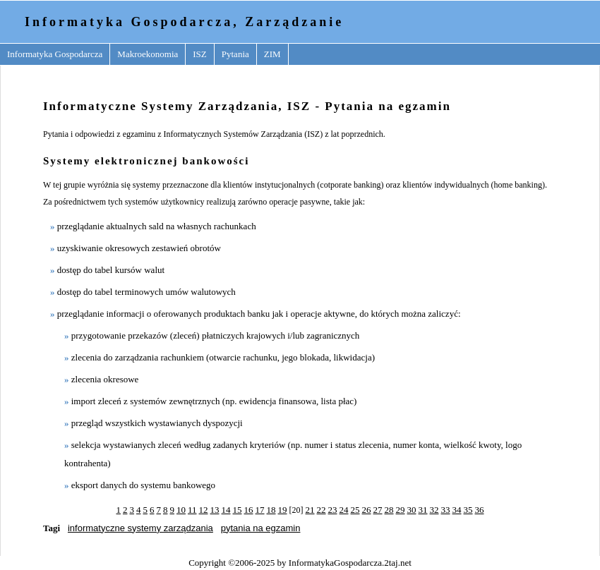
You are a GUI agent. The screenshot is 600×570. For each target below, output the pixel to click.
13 (215, 509)
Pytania (235, 54)
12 (203, 509)
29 (400, 509)
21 (310, 509)
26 (366, 509)
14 (226, 509)
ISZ (200, 54)
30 (411, 509)
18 (271, 509)
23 (332, 509)
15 (237, 509)
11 (192, 509)
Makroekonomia (147, 54)
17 (260, 509)
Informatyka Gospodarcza (54, 54)
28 (389, 509)
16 (248, 509)
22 (321, 509)
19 (282, 509)
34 (457, 509)
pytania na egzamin (261, 528)
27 (378, 509)
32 (434, 509)
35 (468, 509)
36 (479, 509)
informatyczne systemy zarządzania (140, 528)
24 (344, 509)
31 (423, 509)
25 (355, 509)
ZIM (272, 54)
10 (181, 509)
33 (445, 509)
